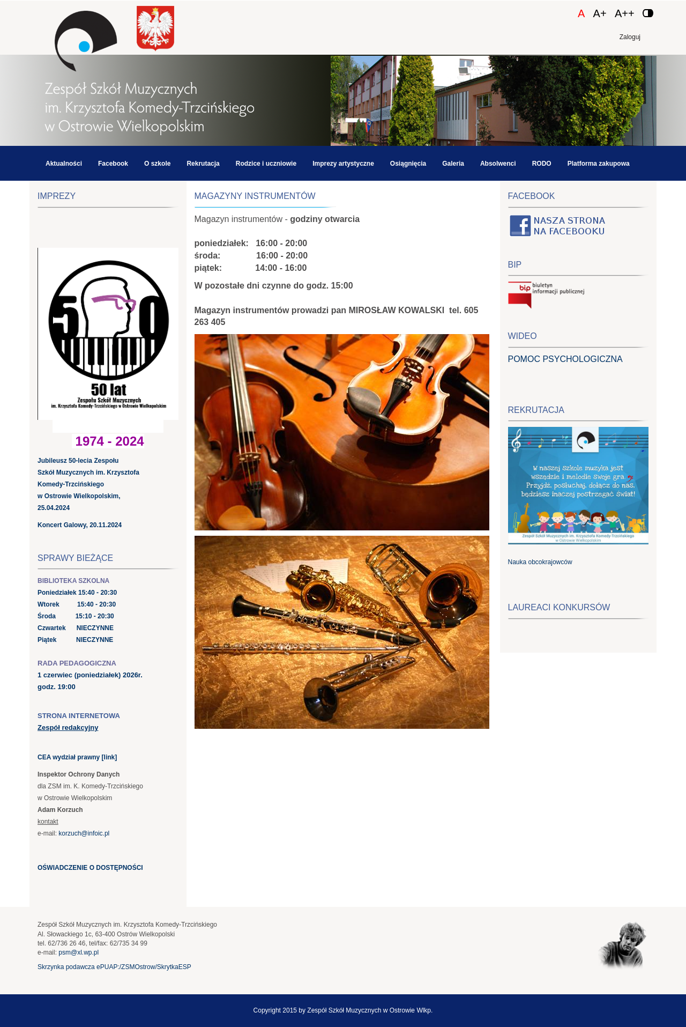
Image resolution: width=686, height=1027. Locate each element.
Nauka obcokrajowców (540, 562)
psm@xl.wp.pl (78, 952)
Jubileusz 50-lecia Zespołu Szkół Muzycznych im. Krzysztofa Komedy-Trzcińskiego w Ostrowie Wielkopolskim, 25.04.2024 (88, 484)
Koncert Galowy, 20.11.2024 (80, 525)
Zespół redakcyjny (68, 727)
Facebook (113, 163)
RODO (541, 163)
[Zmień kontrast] (648, 13)
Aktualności (64, 163)
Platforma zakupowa (599, 163)
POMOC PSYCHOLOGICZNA (565, 359)
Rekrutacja (203, 163)
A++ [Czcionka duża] (625, 13)
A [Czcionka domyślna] (581, 13)
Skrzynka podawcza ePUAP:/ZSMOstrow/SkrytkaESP (114, 967)
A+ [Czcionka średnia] (600, 13)
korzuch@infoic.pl (83, 833)
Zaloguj (630, 37)
